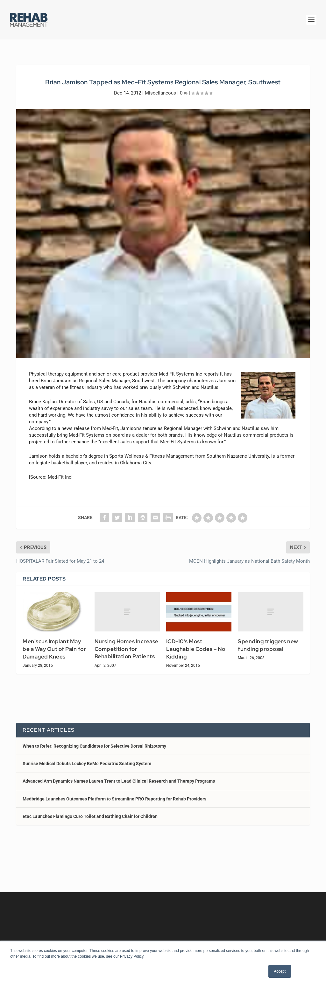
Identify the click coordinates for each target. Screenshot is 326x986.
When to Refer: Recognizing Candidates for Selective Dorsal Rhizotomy (94, 746)
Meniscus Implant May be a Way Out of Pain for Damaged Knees (54, 649)
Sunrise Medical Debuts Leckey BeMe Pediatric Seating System (87, 763)
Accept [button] (280, 971)
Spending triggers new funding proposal (268, 645)
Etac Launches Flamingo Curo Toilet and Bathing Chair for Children (90, 816)
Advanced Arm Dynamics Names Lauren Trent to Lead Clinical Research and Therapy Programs (119, 781)
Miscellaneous (160, 93)
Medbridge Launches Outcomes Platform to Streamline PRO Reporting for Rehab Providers (114, 798)
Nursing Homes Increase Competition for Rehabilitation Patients (127, 649)
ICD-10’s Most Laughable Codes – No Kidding (195, 649)
